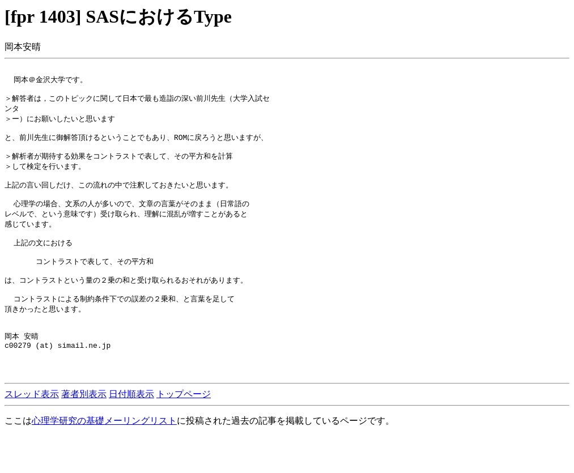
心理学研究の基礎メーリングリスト (104, 457)
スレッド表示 (32, 431)
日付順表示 (131, 431)
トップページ (183, 431)
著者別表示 (84, 431)
